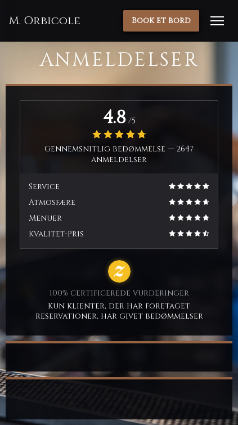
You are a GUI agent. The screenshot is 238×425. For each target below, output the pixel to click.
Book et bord (161, 20)
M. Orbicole (44, 21)
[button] (217, 20)
